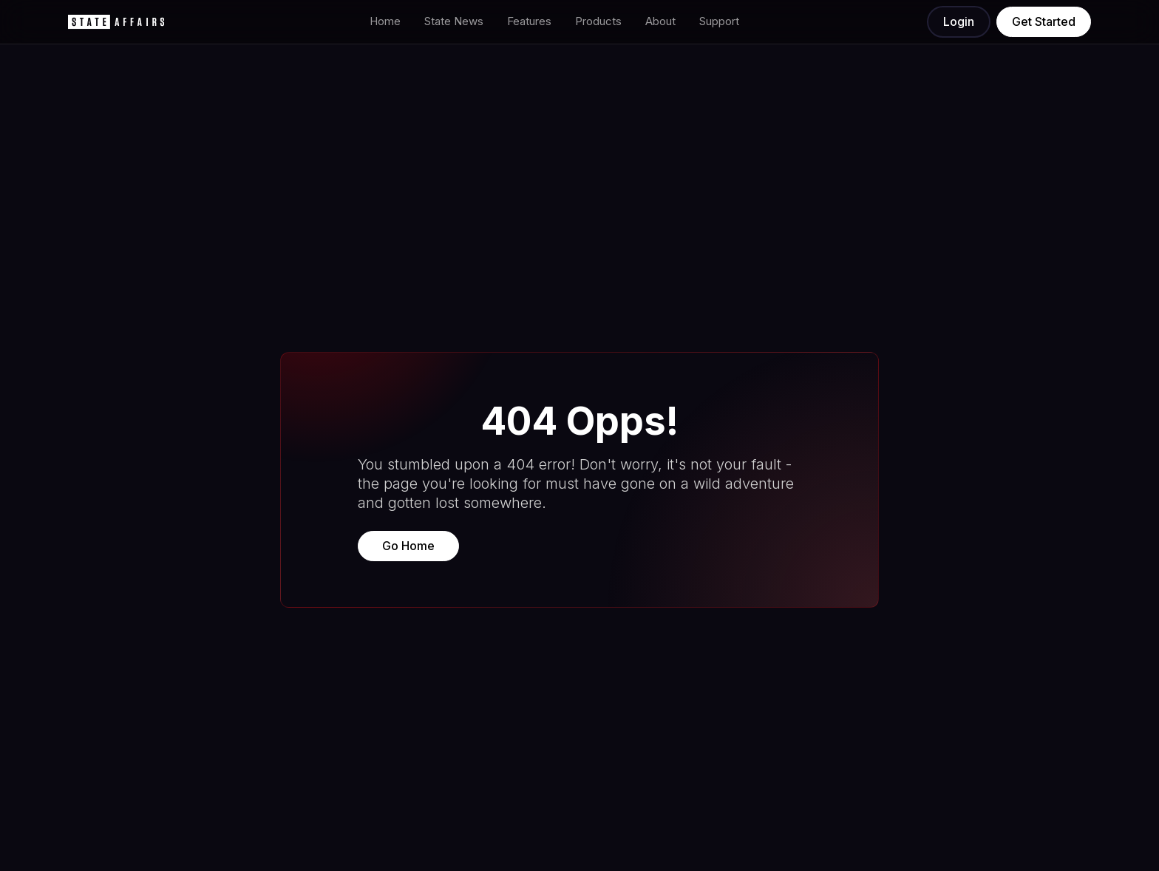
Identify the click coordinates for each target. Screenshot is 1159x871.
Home (385, 21)
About (660, 21)
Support (719, 21)
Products (598, 21)
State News (453, 21)
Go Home (408, 545)
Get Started (1043, 21)
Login (958, 21)
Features (529, 21)
